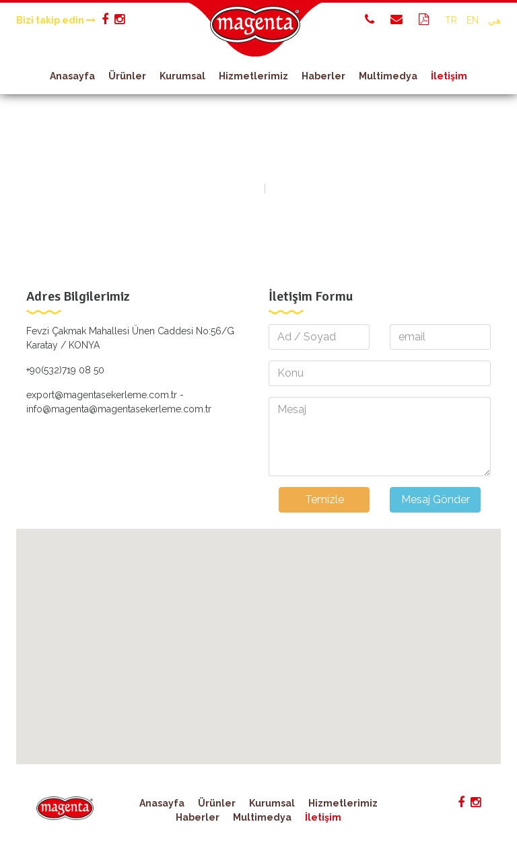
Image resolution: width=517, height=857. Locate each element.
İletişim (449, 76)
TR (451, 20)
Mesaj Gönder (435, 499)
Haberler (323, 76)
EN (473, 20)
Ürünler (127, 76)
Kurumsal (182, 76)
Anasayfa (72, 76)
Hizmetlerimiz (253, 76)
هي (494, 20)
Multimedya (388, 76)
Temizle (324, 499)
